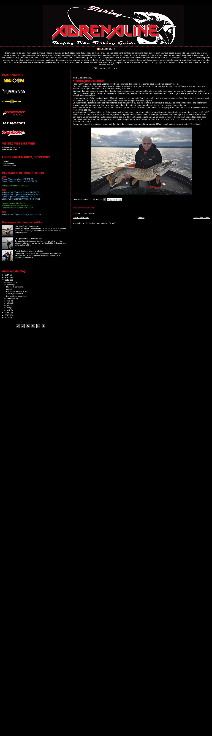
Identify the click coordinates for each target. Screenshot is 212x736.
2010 (7, 315)
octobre (10, 285)
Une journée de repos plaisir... (27, 226)
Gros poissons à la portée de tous (28, 238)
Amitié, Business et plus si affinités (29, 251)
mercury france (8, 163)
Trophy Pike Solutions (11, 147)
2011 (7, 313)
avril (9, 310)
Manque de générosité (14, 287)
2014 (7, 275)
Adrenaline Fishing (9, 149)
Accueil (141, 217)
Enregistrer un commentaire (84, 213)
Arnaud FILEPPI (107, 49)
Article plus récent (81, 217)
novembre (11, 282)
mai (8, 308)
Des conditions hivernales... (16, 296)
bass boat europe (9, 165)
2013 (7, 277)
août (9, 301)
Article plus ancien (201, 217)
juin (8, 305)
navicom (5, 161)
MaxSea (9, 289)
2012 (7, 280)
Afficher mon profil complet (106, 68)
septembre (11, 298)
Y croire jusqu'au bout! (14, 294)
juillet (9, 303)
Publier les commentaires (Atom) (100, 223)
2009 (7, 317)
